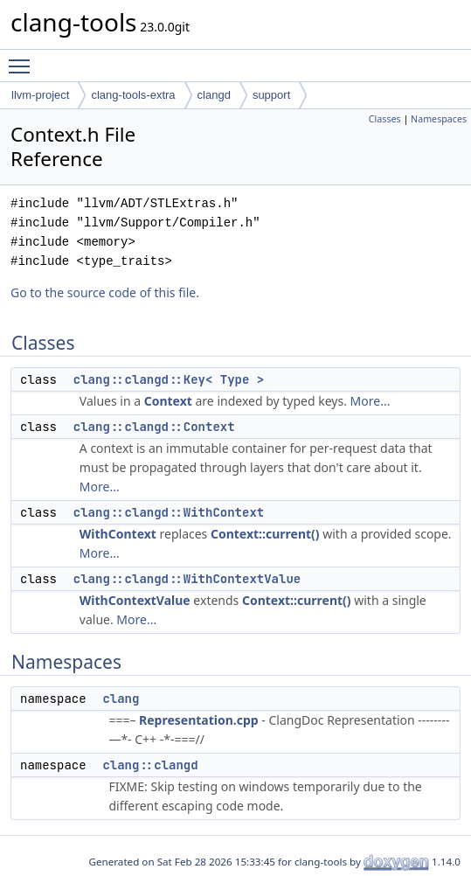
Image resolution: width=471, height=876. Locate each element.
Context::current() (265, 533)
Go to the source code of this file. (104, 292)
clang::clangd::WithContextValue (187, 579)
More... (370, 401)
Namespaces (439, 119)
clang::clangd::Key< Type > (168, 379)
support (271, 94)
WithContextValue (135, 600)
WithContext (118, 533)
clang (120, 698)
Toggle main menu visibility (23, 58)
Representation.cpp (199, 720)
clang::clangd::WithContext (168, 512)
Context (168, 401)
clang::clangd (149, 765)
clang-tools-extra (133, 94)
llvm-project (40, 94)
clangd (214, 94)
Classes (385, 119)
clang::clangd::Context (154, 427)
